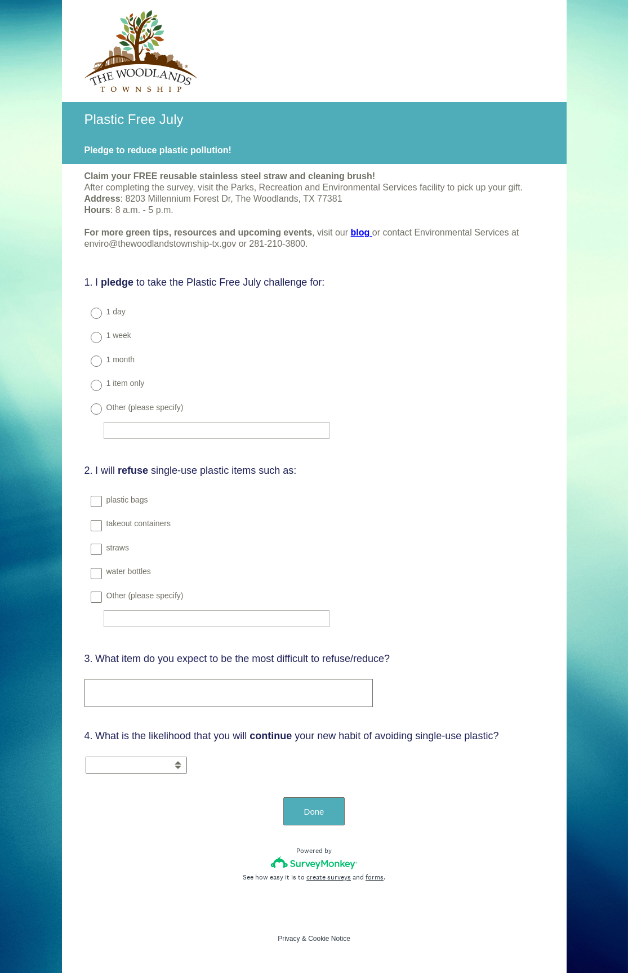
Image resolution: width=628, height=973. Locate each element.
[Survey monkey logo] (314, 862)
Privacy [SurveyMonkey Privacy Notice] (289, 939)
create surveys (328, 877)
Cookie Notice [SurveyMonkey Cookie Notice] (329, 939)
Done (314, 811)
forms (375, 877)
